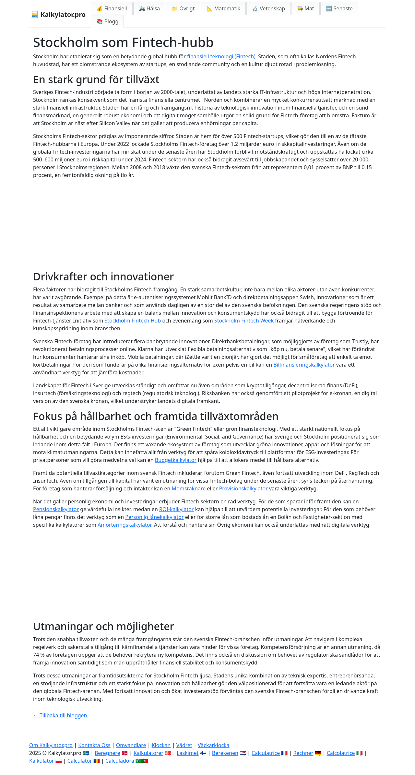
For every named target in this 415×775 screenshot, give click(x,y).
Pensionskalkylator (56, 509)
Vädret (184, 745)
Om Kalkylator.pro (51, 745)
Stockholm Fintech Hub (133, 320)
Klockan (161, 745)
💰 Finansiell (111, 8)
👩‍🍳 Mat (305, 8)
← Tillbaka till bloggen (60, 715)
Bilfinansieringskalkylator (304, 364)
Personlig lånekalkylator (154, 517)
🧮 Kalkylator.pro (58, 14)
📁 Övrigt (183, 8)
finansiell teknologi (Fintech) (221, 56)
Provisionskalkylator (243, 488)
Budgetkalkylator (175, 460)
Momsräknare (189, 488)
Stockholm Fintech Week (244, 320)
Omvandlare (131, 745)
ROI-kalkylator (176, 509)
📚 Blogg (107, 21)
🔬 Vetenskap (268, 8)
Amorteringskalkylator (124, 524)
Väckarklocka (214, 745)
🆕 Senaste (339, 8)
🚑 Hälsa (149, 8)
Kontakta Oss (94, 745)
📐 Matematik (223, 8)
